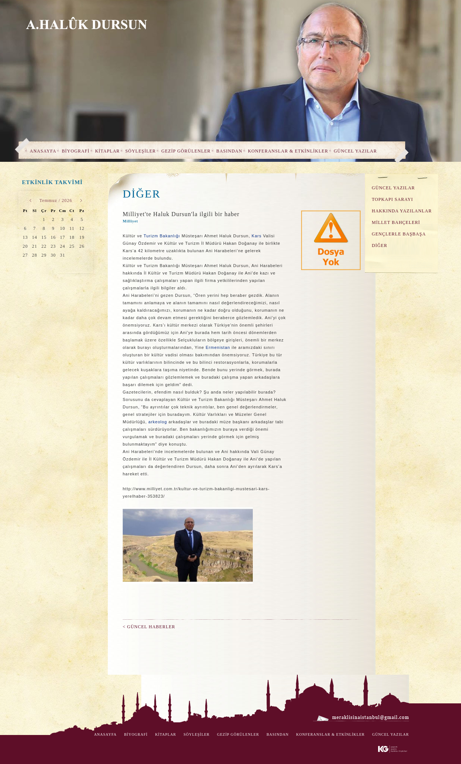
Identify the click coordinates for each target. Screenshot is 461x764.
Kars (257, 236)
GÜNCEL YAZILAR (355, 151)
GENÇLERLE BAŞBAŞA (399, 234)
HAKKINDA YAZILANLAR (402, 211)
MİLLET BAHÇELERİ (396, 222)
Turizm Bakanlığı (162, 236)
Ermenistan (218, 347)
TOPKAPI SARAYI (392, 199)
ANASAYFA (43, 151)
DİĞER (379, 245)
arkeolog (157, 422)
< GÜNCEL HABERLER (149, 626)
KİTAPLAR (107, 151)
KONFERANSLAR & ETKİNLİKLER (288, 151)
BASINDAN (229, 151)
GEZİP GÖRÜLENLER (186, 151)
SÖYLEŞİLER (140, 151)
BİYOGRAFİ (75, 151)
